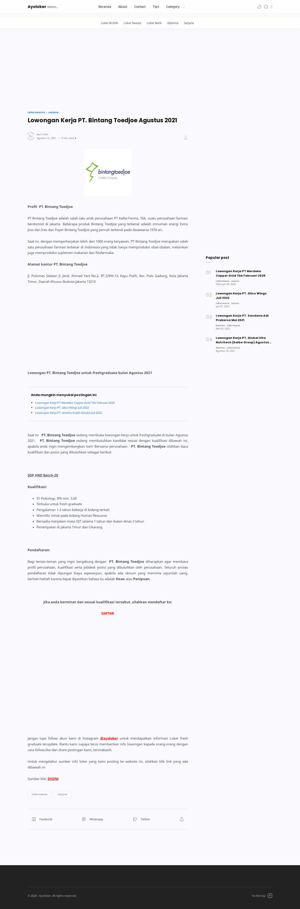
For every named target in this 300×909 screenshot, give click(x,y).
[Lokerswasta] (224, 280)
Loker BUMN (109, 23)
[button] (259, 6)
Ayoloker (37, 6)
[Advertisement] (150, 68)
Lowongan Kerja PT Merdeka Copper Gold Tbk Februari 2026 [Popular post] (241, 273)
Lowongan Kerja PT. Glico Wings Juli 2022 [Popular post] (241, 295)
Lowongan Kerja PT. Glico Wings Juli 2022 (65, 407)
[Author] (43, 134)
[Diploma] (221, 325)
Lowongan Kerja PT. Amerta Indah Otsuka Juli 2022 (73, 412)
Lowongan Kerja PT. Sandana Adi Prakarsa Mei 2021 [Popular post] (242, 318)
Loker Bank (154, 23)
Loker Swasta (132, 23)
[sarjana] (236, 280)
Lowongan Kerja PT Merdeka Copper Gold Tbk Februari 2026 (80, 402)
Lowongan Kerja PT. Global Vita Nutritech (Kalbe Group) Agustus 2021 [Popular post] (242, 340)
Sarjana (189, 23)
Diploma (172, 23)
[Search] (266, 6)
